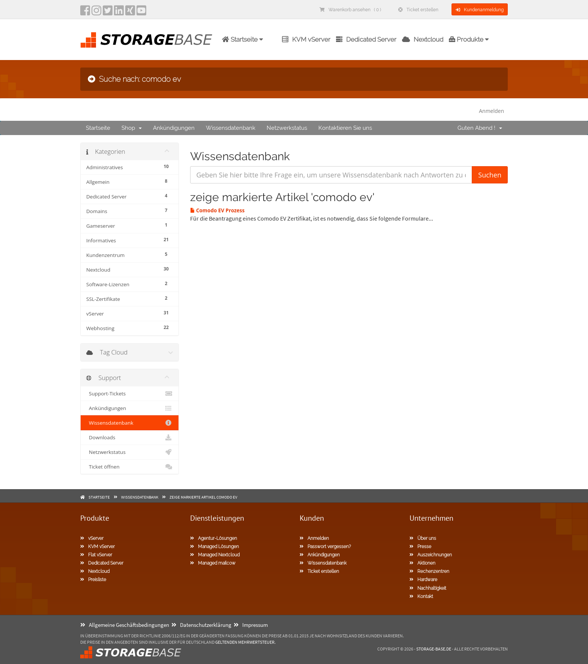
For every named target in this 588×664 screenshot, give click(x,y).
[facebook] (85, 12)
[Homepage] (146, 40)
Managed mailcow (213, 563)
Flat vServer (96, 554)
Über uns (423, 538)
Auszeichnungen (431, 554)
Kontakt (421, 596)
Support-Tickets (129, 393)
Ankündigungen (174, 128)
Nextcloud (422, 39)
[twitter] (107, 12)
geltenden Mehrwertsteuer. (245, 642)
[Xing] (130, 12)
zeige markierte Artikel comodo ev (203, 497)
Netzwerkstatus (287, 128)
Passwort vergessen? (325, 546)
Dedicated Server (366, 39)
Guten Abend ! (480, 128)
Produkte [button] (469, 39)
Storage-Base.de (433, 649)
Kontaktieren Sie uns (345, 128)
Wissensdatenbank (230, 128)
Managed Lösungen (214, 546)
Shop (132, 128)
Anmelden (491, 110)
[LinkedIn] (119, 12)
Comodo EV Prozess (217, 210)
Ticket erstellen (418, 9)
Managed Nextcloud (215, 554)
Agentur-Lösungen (213, 538)
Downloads (129, 437)
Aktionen (422, 563)
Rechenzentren (429, 571)
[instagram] (96, 12)
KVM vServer (306, 39)
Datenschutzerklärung (201, 624)
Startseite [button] (242, 39)
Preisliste (93, 579)
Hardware (423, 579)
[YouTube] (141, 12)
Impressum (251, 624)
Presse (420, 546)
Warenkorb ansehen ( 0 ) (350, 9)
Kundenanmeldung (480, 9)
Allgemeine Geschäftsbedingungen (124, 624)
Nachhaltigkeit (428, 588)
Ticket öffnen (129, 466)
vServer (92, 538)
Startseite (98, 128)
